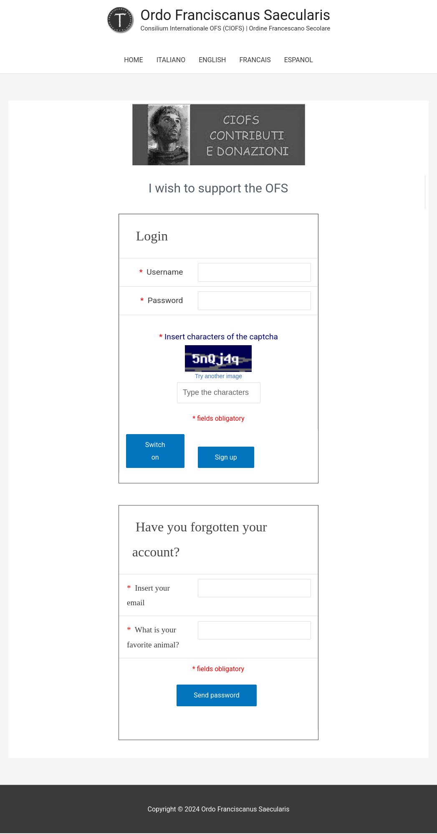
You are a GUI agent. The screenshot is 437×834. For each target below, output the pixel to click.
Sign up (225, 458)
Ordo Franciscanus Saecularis (235, 15)
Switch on (155, 452)
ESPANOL (298, 60)
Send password (216, 696)
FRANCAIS (254, 60)
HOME (133, 60)
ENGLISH (212, 60)
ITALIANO (171, 60)
